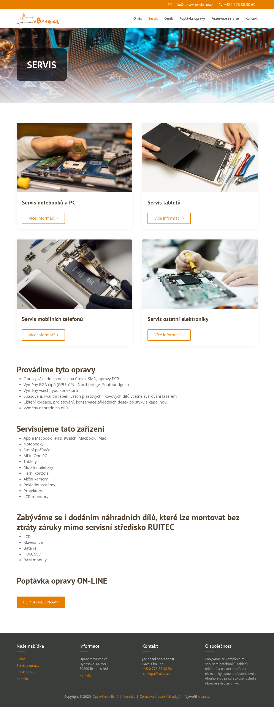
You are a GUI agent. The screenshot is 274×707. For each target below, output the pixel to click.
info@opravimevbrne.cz (190, 4)
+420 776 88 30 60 (237, 4)
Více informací (43, 218)
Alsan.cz (204, 696)
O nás (137, 18)
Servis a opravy (28, 665)
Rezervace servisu (225, 18)
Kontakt (251, 18)
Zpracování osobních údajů (160, 696)
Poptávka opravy (192, 18)
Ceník (168, 18)
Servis (153, 18)
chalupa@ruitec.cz (156, 673)
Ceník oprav (25, 672)
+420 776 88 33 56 (157, 668)
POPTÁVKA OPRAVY (40, 602)
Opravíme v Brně (105, 696)
